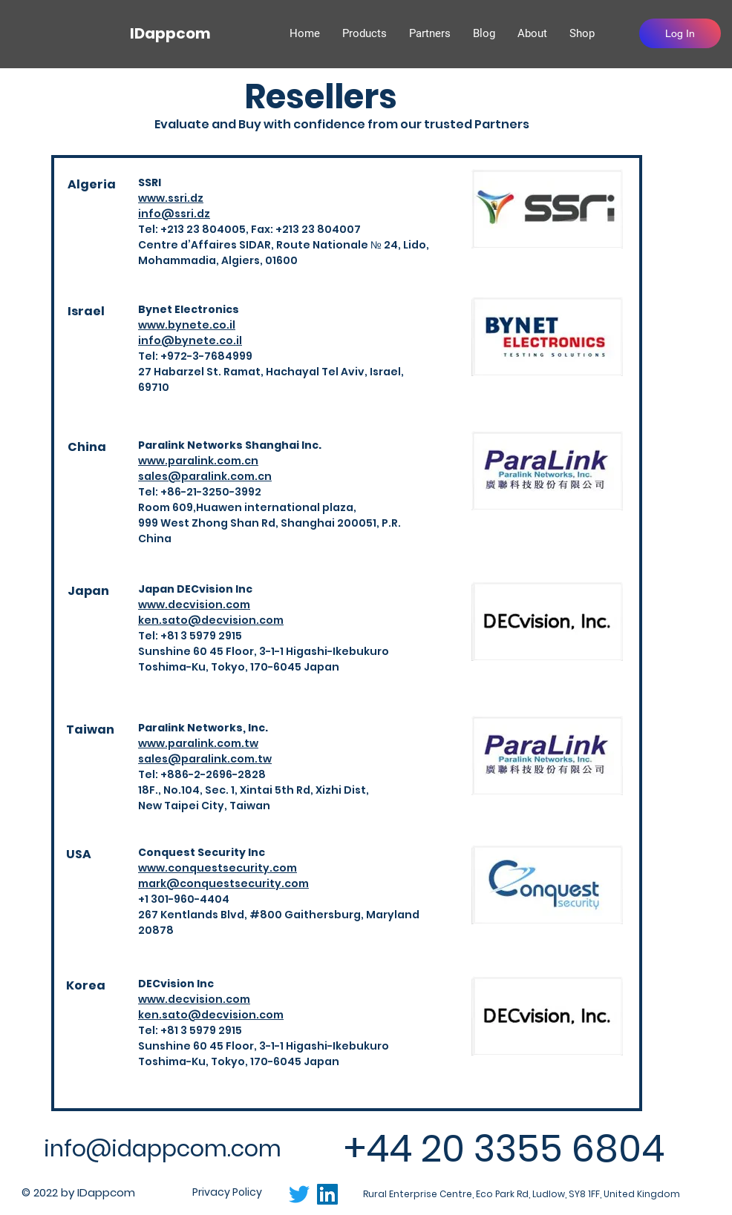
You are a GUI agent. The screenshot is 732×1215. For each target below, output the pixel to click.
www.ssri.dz (170, 198)
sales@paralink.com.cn (205, 476)
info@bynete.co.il (190, 340)
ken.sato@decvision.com (211, 620)
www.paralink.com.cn (198, 460)
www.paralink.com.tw (198, 743)
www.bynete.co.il (186, 324)
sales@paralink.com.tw (205, 758)
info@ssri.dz (174, 213)
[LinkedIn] (327, 1194)
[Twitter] (299, 1194)
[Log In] (680, 33)
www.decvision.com (194, 604)
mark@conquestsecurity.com (223, 883)
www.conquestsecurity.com (217, 867)
